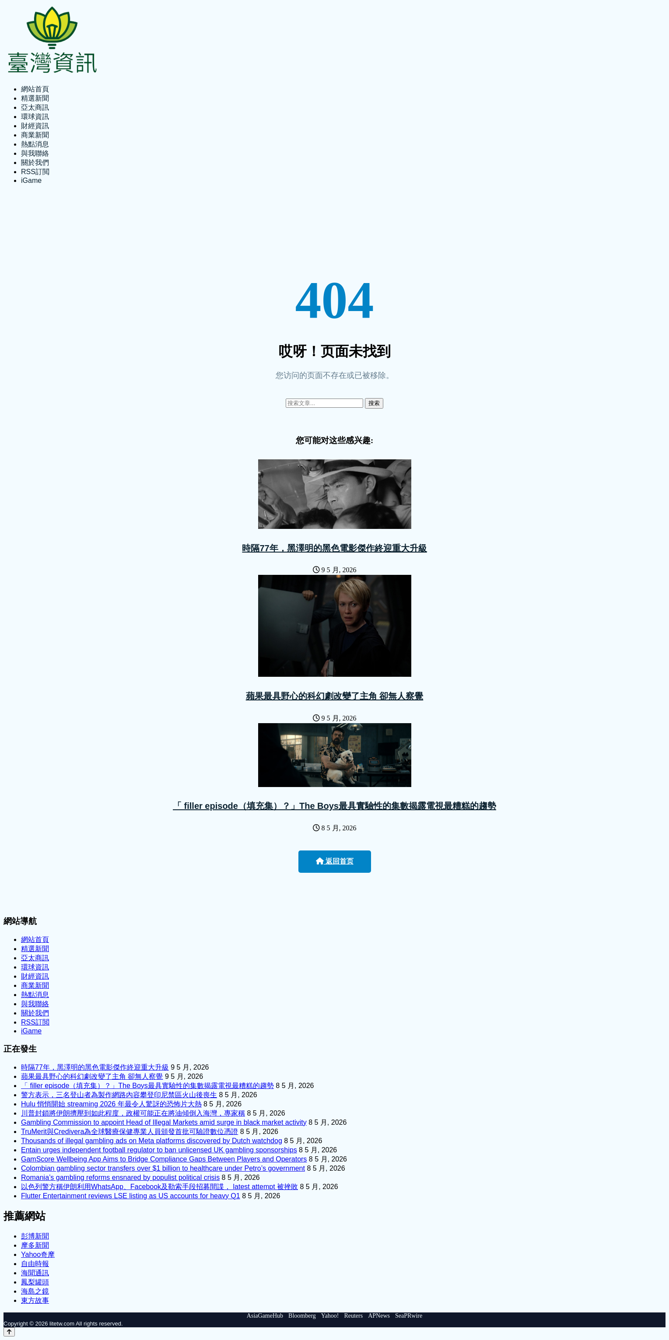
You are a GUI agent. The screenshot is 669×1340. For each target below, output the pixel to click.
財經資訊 (35, 125)
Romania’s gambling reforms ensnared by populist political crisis (120, 1177)
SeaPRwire (408, 1315)
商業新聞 (35, 135)
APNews (379, 1315)
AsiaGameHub (265, 1315)
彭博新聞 (35, 1236)
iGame (31, 180)
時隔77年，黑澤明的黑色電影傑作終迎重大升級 (334, 548)
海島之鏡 (35, 1291)
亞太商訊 (35, 107)
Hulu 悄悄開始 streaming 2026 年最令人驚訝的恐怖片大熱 (111, 1104)
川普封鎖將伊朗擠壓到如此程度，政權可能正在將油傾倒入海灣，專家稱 (133, 1113)
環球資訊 (35, 116)
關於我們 (35, 162)
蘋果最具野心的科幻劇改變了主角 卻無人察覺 (335, 696)
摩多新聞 (35, 1245)
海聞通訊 (35, 1273)
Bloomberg (302, 1315)
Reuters (353, 1315)
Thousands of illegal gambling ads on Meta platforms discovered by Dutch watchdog (151, 1140)
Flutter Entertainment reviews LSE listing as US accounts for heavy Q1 (130, 1196)
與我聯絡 (35, 153)
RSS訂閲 (35, 171)
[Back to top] (9, 1332)
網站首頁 (35, 89)
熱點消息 (35, 144)
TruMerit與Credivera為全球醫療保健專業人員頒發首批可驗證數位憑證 (129, 1131)
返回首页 (335, 861)
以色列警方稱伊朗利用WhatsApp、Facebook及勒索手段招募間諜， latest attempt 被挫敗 (159, 1186)
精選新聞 (35, 98)
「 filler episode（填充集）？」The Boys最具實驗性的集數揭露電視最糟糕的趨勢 (334, 806)
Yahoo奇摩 (38, 1254)
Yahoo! (330, 1315)
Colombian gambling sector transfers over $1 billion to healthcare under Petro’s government (163, 1168)
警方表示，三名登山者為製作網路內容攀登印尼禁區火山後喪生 (119, 1095)
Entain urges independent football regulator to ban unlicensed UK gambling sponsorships (159, 1150)
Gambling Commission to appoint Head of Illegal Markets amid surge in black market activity (164, 1122)
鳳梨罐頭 (35, 1282)
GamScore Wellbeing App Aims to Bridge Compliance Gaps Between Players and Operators (164, 1159)
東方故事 (35, 1300)
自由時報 (35, 1263)
